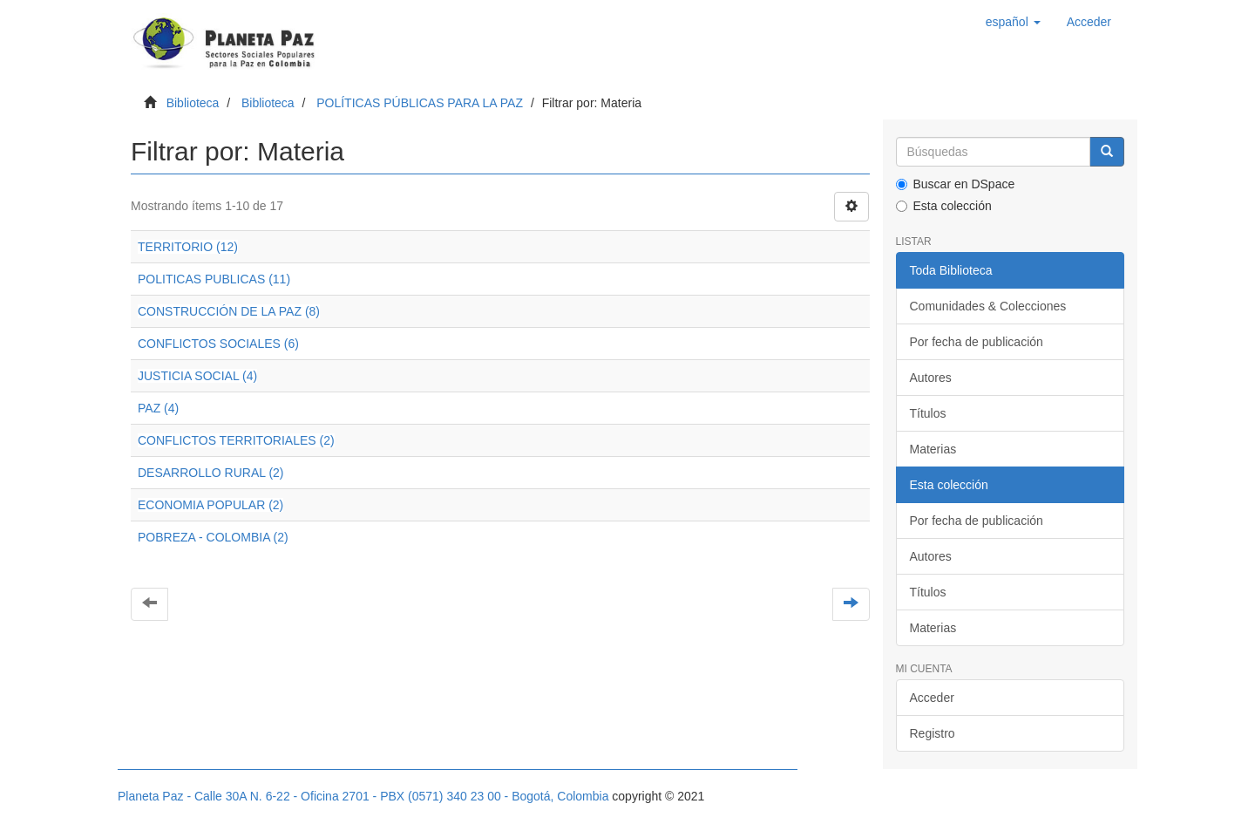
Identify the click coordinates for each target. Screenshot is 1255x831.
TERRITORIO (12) (188, 247)
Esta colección (944, 206)
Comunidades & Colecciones (988, 306)
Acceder (932, 698)
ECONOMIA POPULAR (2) (210, 505)
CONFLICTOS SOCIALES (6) (218, 344)
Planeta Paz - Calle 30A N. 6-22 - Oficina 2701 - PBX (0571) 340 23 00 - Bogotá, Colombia (363, 796)
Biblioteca (193, 103)
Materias (933, 449)
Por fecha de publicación (976, 342)
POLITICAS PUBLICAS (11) (214, 279)
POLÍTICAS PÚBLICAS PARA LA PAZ (419, 103)
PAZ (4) (158, 408)
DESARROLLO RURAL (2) (211, 473)
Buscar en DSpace (955, 184)
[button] (1013, 22)
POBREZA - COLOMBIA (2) (213, 537)
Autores (931, 378)
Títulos (928, 413)
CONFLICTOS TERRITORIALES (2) (236, 440)
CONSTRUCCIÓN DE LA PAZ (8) (229, 311)
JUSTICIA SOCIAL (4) (197, 376)
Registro (932, 733)
